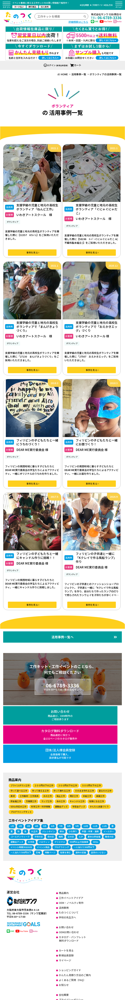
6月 (52, 764)
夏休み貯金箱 (94, 774)
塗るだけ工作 (105, 729)
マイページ (65, 899)
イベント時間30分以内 (21, 785)
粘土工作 (61, 734)
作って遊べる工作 (19, 729)
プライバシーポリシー (71, 938)
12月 (104, 764)
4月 (36, 764)
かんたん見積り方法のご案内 (75, 913)
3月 (28, 764)
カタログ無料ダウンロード (62, 691)
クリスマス (59, 780)
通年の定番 (81, 790)
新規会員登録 (66, 894)
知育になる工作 (96, 739)
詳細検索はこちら (78, 21)
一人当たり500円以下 (21, 790)
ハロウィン (44, 780)
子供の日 (38, 774)
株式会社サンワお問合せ (106, 14)
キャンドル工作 (77, 739)
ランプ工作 (46, 739)
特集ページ (50, 790)
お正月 (34, 769)
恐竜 (38, 790)
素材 (13, 734)
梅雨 (61, 774)
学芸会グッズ (78, 745)
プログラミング (61, 785)
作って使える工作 (40, 729)
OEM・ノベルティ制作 (71, 841)
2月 (20, 764)
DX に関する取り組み (70, 953)
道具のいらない (98, 790)
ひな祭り (73, 769)
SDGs (95, 780)
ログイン (49, 40)
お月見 (31, 780)
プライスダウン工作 (20, 723)
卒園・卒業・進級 (90, 769)
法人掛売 (45, 6)
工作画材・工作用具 (29, 734)
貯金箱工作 (16, 739)
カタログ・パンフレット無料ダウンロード (72, 877)
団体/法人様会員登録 (102, 689)
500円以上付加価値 (79, 780)
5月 (44, 764)
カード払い (19, 6)
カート (75, 40)
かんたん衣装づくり (99, 745)
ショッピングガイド (70, 908)
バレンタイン (48, 769)
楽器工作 (100, 734)
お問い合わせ (23, 689)
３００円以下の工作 (67, 723)
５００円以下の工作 (91, 723)
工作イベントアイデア (71, 836)
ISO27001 (64, 948)
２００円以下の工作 (43, 723)
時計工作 (74, 734)
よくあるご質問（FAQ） (72, 918)
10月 (85, 764)
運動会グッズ (61, 745)
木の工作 (47, 734)
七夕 (81, 774)
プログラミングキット (21, 750)
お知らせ (64, 923)
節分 (62, 769)
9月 (77, 764)
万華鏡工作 (31, 739)
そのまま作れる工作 (84, 729)
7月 (60, 764)
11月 (95, 764)
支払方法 (109, 5)
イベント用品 (43, 785)
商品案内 (64, 831)
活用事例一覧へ (84, 611)
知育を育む (65, 790)
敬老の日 (109, 774)
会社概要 (85, 5)
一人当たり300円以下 (84, 785)
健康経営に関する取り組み (73, 962)
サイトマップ (66, 967)
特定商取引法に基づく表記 (73, 943)
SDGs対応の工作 (18, 745)
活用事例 (64, 846)
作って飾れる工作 (62, 729)
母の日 (51, 774)
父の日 (71, 774)
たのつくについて (69, 851)
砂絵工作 (87, 734)
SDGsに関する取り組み (72, 958)
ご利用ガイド (97, 5)
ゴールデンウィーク (20, 774)
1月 (12, 764)
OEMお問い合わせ (69, 870)
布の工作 (61, 739)
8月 (69, 764)
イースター (109, 769)
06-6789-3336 (106, 17)
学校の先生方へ (67, 856)
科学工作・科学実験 (40, 745)
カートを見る (66, 889)
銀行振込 (32, 6)
